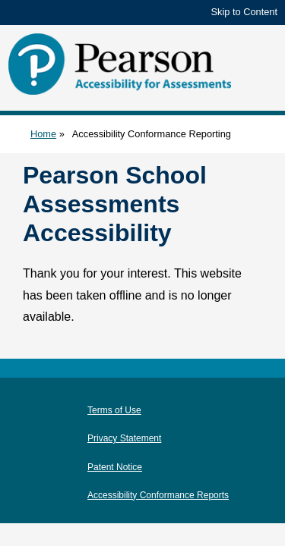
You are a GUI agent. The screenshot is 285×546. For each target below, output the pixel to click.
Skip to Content (244, 11)
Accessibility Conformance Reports (158, 495)
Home (43, 134)
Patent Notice (114, 467)
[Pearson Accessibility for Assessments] (122, 64)
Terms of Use (114, 410)
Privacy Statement (124, 438)
